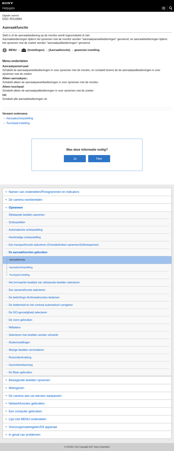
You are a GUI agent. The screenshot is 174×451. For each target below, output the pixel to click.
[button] (170, 8)
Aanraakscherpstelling (19, 118)
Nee (99, 158)
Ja (74, 158)
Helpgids (8, 8)
